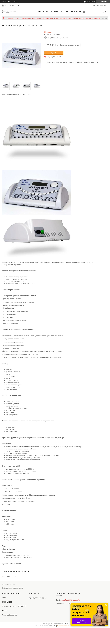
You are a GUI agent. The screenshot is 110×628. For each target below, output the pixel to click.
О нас (66, 12)
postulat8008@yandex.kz (70, 600)
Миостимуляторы (93, 18)
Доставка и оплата (9, 584)
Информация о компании (12, 588)
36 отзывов (91, 1)
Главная (40, 12)
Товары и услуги (54, 12)
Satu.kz (66, 624)
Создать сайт (5, 1)
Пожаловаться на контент (66, 626)
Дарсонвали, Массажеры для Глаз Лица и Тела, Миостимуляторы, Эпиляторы (52, 18)
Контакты (76, 12)
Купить (54, 53)
